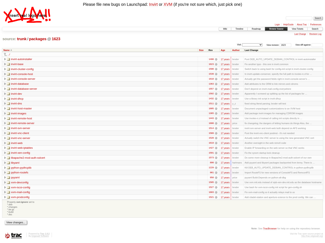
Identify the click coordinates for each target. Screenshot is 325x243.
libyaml (15, 163)
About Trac (302, 24)
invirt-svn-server (20, 128)
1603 (211, 193)
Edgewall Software (40, 237)
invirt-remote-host (21, 118)
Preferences (315, 24)
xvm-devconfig (19, 183)
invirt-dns (16, 103)
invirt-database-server (24, 89)
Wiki (225, 29)
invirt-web (17, 143)
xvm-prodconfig (20, 198)
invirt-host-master (21, 108)
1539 (211, 74)
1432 (211, 99)
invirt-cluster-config (22, 69)
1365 (211, 114)
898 (211, 163)
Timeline (239, 29)
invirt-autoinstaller (21, 59)
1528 (211, 138)
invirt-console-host (22, 74)
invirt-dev (16, 94)
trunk (22, 39)
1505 (211, 183)
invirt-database (20, 84)
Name (7, 50)
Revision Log (315, 34)
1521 (211, 198)
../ (9, 54)
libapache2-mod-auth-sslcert (28, 158)
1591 (211, 153)
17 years (225, 59)
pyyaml (15, 178)
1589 (211, 133)
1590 (211, 69)
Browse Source (276, 29)
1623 (56, 39)
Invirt (153, 4)
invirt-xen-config (20, 153)
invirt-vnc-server (20, 138)
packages (37, 39)
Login (277, 24)
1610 (211, 79)
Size (201, 50)
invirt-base (17, 64)
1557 (211, 89)
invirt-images (18, 113)
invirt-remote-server (22, 123)
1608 (211, 124)
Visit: (239, 45)
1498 (211, 59)
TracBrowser (270, 229)
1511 (211, 104)
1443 (211, 119)
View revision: (273, 45)
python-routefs (19, 173)
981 (211, 173)
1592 (211, 94)
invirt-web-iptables (22, 148)
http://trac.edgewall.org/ (312, 237)
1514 (211, 129)
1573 (211, 158)
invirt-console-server (23, 79)
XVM (168, 4)
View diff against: (309, 45)
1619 (211, 143)
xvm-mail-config (20, 193)
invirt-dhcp (17, 98)
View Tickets (297, 29)
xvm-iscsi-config (20, 188)
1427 (211, 148)
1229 (211, 168)
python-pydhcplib (21, 168)
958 (211, 178)
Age (223, 50)
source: (9, 39)
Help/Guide (288, 24)
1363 (211, 84)
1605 (211, 109)
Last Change (300, 34)
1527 (211, 188)
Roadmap (256, 29)
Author (236, 50)
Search (315, 29)
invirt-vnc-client (20, 133)
